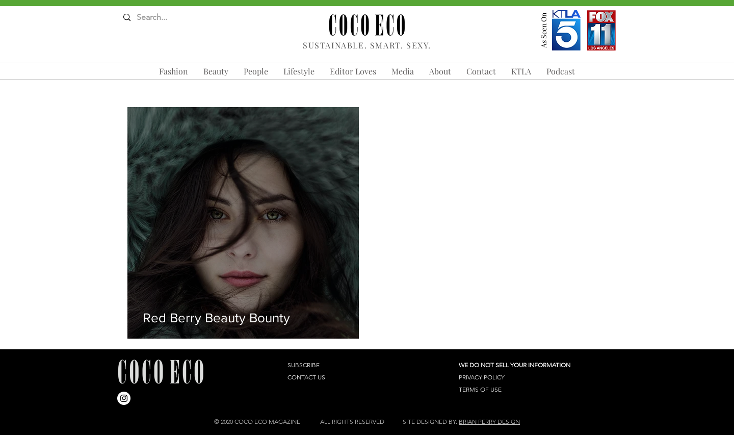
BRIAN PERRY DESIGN (489, 421)
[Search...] (163, 18)
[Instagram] (123, 398)
